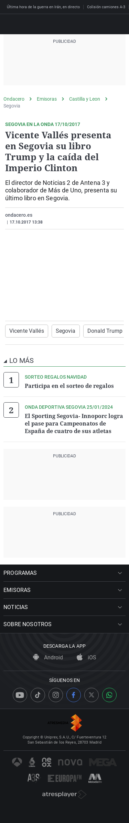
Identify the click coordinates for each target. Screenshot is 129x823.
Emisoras (47, 99)
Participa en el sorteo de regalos (69, 386)
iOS (86, 657)
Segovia (11, 106)
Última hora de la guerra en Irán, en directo (43, 7)
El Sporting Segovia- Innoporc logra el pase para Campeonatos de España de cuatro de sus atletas (74, 423)
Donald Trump (104, 331)
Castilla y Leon (84, 99)
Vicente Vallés (26, 331)
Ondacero (13, 99)
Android (48, 657)
